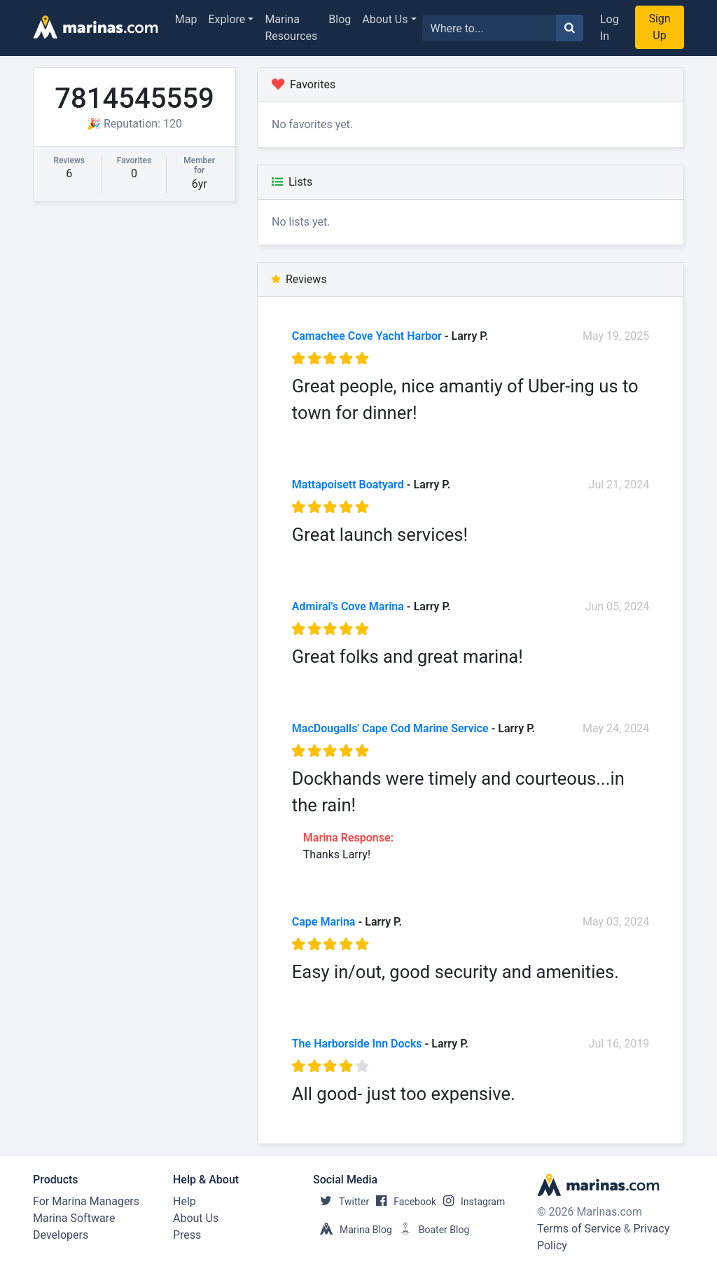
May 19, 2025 (616, 336)
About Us (385, 19)
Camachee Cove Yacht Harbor (367, 336)
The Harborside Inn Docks (357, 1043)
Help (184, 1201)
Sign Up (659, 27)
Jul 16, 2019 (619, 1043)
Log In (609, 28)
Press (187, 1235)
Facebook (402, 1201)
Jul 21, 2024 (619, 484)
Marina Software (74, 1218)
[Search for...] (489, 28)
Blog (339, 19)
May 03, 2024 (616, 921)
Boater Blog (431, 1229)
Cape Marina (324, 921)
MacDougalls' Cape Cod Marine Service (390, 728)
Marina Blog (352, 1229)
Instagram (470, 1201)
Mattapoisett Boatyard (348, 484)
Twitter (341, 1201)
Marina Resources (291, 28)
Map (186, 19)
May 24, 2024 (616, 728)
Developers (60, 1235)
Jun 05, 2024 (617, 606)
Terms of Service (579, 1228)
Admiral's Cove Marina (348, 606)
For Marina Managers (86, 1201)
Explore (227, 19)
